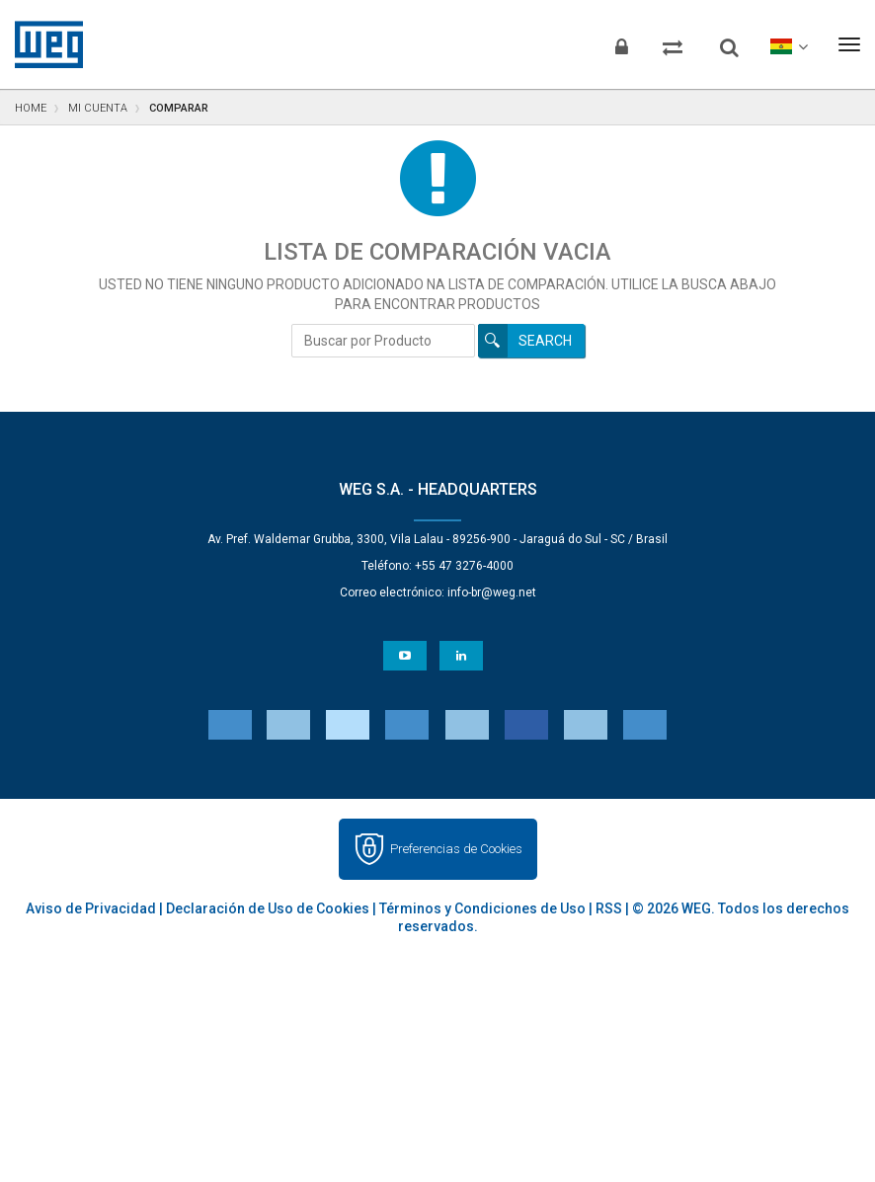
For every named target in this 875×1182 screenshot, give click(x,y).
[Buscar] (725, 39)
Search (545, 341)
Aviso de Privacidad (91, 908)
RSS (609, 908)
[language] (787, 44)
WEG (42, 44)
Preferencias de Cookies (456, 848)
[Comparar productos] (666, 44)
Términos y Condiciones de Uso (482, 908)
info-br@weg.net (491, 592)
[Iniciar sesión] (612, 44)
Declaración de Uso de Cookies (267, 908)
